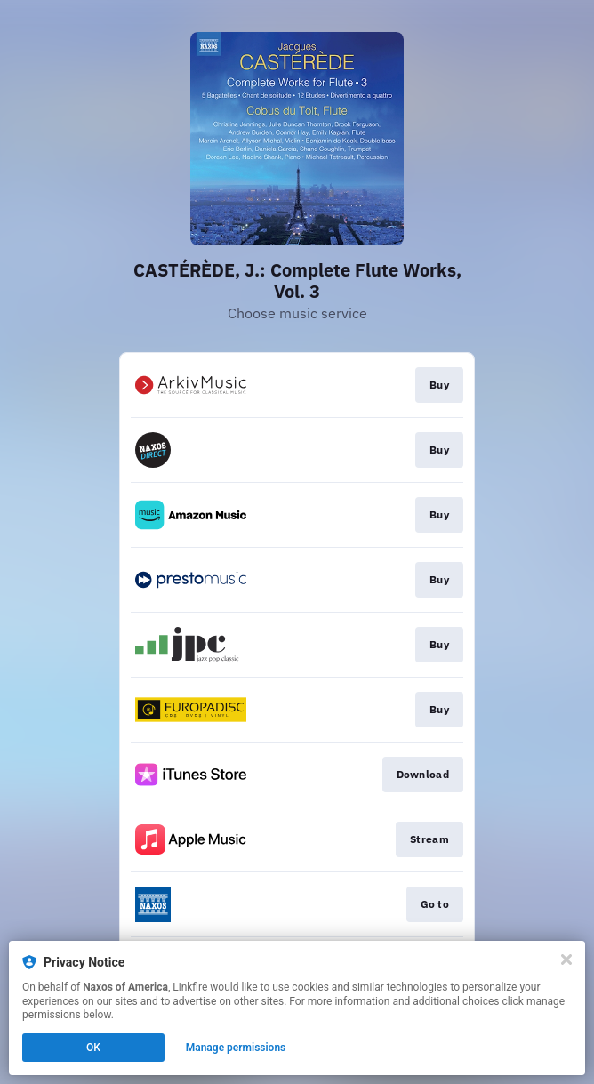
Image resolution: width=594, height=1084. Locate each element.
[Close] (566, 959)
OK (93, 1047)
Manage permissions (236, 1047)
